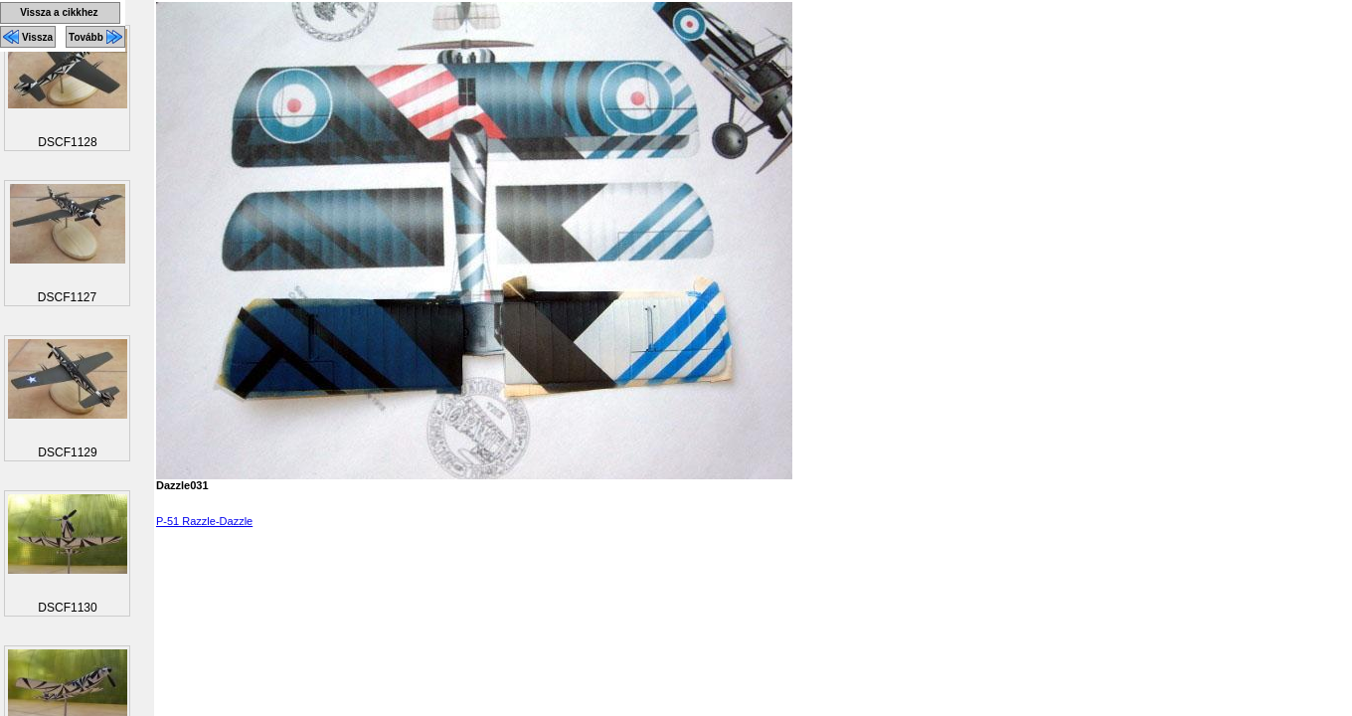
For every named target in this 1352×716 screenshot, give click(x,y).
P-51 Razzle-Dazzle (204, 521)
